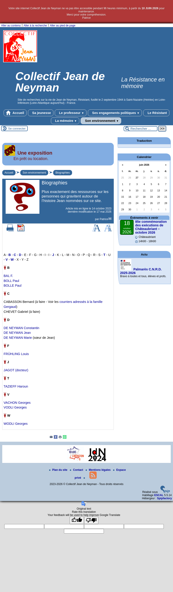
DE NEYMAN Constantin (21, 328)
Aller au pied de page (62, 25)
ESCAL (159, 495)
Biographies (62, 172)
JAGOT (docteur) (16, 370)
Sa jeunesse (40, 113)
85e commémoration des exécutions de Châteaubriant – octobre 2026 (151, 227)
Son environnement (101, 120)
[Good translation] (77, 520)
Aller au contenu (11, 25)
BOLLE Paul (12, 285)
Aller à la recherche (35, 25)
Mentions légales (98, 469)
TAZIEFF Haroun (16, 386)
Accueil (15, 113)
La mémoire (65, 120)
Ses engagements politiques (114, 113)
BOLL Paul (11, 281)
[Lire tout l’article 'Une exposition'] (58, 162)
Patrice (104, 219)
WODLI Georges (15, 423)
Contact (77, 469)
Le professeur (70, 113)
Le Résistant (156, 113)
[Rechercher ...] (140, 128)
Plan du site (58, 469)
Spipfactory (164, 498)
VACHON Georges (17, 402)
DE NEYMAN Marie (18, 337)
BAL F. (8, 276)
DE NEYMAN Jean (17, 332)
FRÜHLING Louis (16, 354)
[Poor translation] (91, 520)
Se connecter (17, 128)
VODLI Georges (15, 407)
